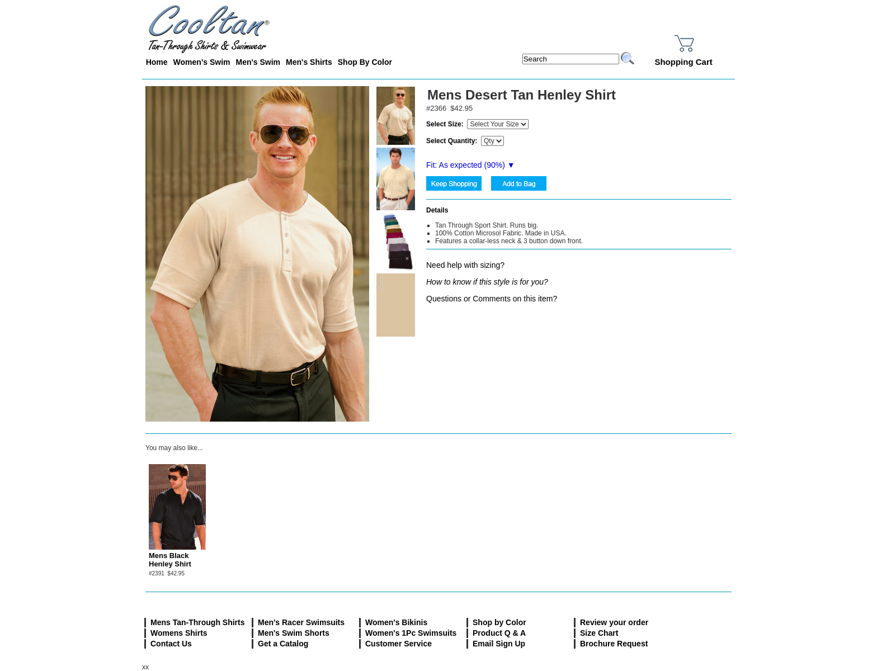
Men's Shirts (309, 62)
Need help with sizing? (465, 265)
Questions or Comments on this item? (491, 298)
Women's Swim (201, 62)
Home (157, 62)
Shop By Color (365, 62)
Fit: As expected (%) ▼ (470, 164)
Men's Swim (257, 62)
